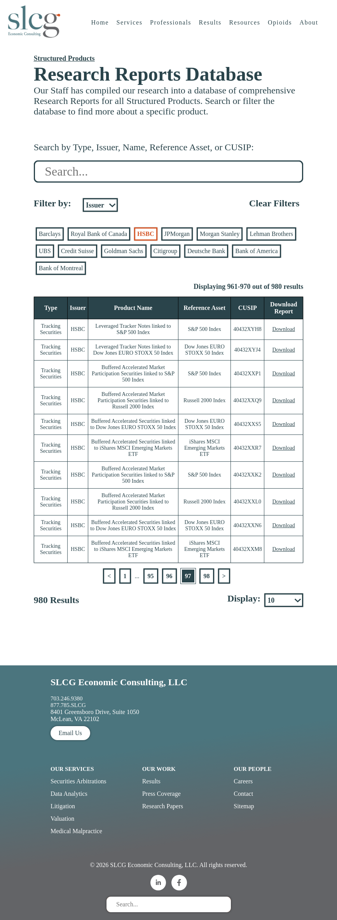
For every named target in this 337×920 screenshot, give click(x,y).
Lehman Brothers (271, 233)
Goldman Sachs (123, 251)
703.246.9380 (67, 698)
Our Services (72, 769)
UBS (45, 251)
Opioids (281, 29)
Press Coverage (161, 793)
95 (151, 576)
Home (101, 29)
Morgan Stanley (219, 233)
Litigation (63, 806)
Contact (243, 793)
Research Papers (162, 806)
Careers (243, 781)
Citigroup (165, 251)
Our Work (159, 769)
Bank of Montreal (61, 268)
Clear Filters (274, 203)
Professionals (171, 29)
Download (283, 329)
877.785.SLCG (68, 705)
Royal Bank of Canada (99, 233)
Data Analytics (69, 793)
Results (211, 29)
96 (169, 576)
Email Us (70, 733)
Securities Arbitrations (79, 781)
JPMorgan (177, 233)
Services (130, 29)
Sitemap (244, 806)
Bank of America (256, 251)
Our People (252, 769)
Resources (245, 29)
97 (188, 576)
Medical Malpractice (76, 831)
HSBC (145, 233)
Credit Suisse (77, 251)
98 (207, 576)
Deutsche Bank (206, 251)
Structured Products (64, 58)
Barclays (50, 233)
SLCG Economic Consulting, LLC (119, 682)
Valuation (62, 818)
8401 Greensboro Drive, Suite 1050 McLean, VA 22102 (95, 715)
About (310, 29)
